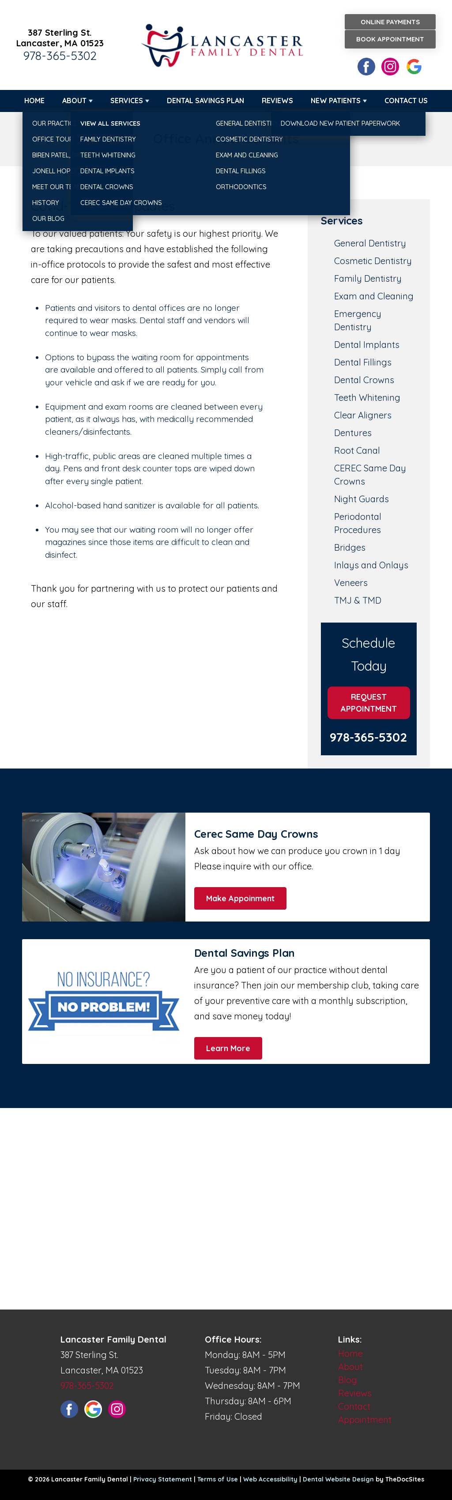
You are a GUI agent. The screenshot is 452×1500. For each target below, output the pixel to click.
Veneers (351, 582)
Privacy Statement (162, 1479)
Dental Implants (366, 344)
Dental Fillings (363, 362)
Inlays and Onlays (371, 565)
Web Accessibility (270, 1479)
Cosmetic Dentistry (373, 260)
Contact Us (406, 100)
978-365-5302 (60, 55)
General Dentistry (370, 243)
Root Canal (357, 450)
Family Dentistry (368, 278)
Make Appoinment (240, 898)
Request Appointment (369, 703)
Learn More (228, 1048)
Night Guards (361, 498)
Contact (354, 1406)
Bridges (349, 547)
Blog (347, 1379)
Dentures (353, 432)
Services (126, 100)
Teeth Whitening (367, 397)
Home (34, 100)
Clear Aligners (363, 415)
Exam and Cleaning (374, 296)
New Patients (336, 100)
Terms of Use (217, 1479)
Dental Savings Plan (205, 100)
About (74, 100)
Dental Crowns (364, 379)
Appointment (365, 1419)
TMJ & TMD (357, 600)
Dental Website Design (338, 1479)
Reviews (277, 100)
